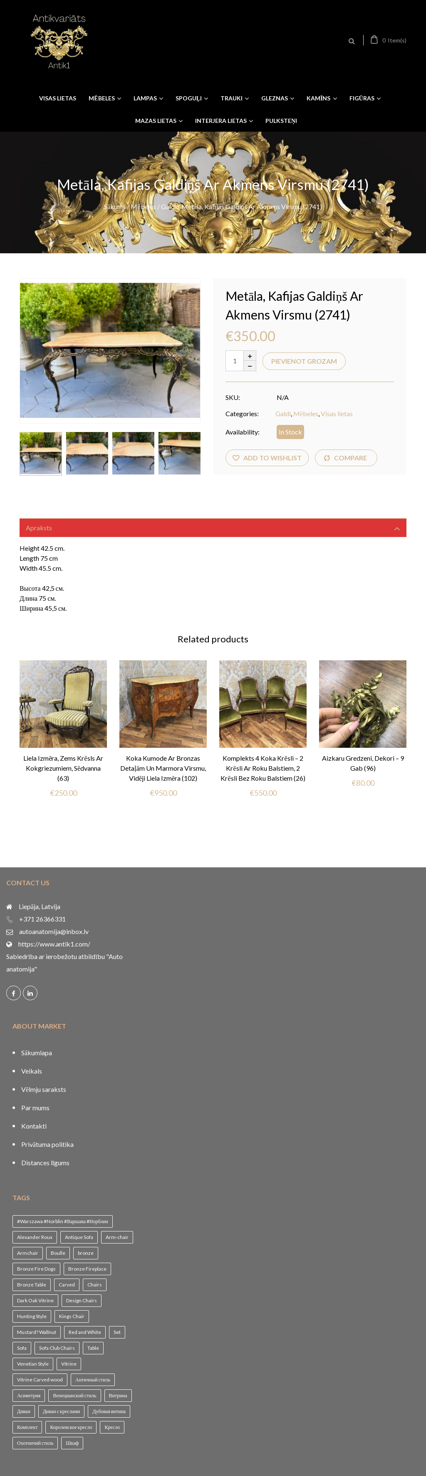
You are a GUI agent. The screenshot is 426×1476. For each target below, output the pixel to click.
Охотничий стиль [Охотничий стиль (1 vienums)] (35, 1443)
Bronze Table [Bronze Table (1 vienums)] (31, 1284)
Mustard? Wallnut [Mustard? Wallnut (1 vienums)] (36, 1332)
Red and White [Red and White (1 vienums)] (85, 1332)
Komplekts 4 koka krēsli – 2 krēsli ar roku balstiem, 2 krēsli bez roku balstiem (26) (262, 768)
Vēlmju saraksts (43, 1089)
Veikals (31, 1071)
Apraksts (39, 528)
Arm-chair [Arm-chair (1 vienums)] (117, 1237)
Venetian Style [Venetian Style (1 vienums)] (33, 1364)
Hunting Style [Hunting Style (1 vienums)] (32, 1316)
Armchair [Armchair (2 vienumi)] (27, 1253)
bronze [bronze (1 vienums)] (86, 1253)
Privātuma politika (47, 1144)
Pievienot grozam (304, 361)
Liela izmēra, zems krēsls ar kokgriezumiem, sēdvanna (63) (63, 768)
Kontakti (34, 1126)
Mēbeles (143, 206)
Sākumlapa (36, 1052)
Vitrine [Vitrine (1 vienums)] (69, 1364)
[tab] (213, 527)
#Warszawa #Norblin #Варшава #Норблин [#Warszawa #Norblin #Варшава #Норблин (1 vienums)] (62, 1221)
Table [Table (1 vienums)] (93, 1348)
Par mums (35, 1107)
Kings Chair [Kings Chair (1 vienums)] (71, 1316)
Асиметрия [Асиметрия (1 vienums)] (28, 1395)
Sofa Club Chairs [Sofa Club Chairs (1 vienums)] (57, 1348)
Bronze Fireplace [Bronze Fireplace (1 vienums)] (87, 1269)
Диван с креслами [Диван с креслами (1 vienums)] (61, 1411)
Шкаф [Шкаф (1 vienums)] (72, 1443)
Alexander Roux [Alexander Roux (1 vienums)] (34, 1237)
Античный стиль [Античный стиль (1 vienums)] (92, 1379)
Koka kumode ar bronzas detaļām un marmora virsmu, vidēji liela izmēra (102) (163, 768)
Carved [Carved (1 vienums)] (67, 1284)
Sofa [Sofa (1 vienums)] (22, 1348)
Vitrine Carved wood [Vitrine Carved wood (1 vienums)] (40, 1379)
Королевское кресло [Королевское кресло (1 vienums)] (71, 1427)
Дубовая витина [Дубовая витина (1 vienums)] (109, 1411)
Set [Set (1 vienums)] (117, 1332)
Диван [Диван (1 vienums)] (23, 1411)
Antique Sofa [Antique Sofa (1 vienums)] (79, 1237)
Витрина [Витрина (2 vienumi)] (118, 1395)
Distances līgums (45, 1162)
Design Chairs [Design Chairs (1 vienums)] (81, 1300)
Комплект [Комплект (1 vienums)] (27, 1427)
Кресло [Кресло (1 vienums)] (112, 1427)
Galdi (168, 206)
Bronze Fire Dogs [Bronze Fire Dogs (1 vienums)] (36, 1269)
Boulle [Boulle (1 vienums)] (58, 1253)
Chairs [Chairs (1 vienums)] (94, 1284)
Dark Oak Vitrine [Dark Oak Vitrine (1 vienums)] (35, 1300)
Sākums (115, 206)
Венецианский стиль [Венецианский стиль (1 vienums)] (74, 1395)
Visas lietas (337, 413)
